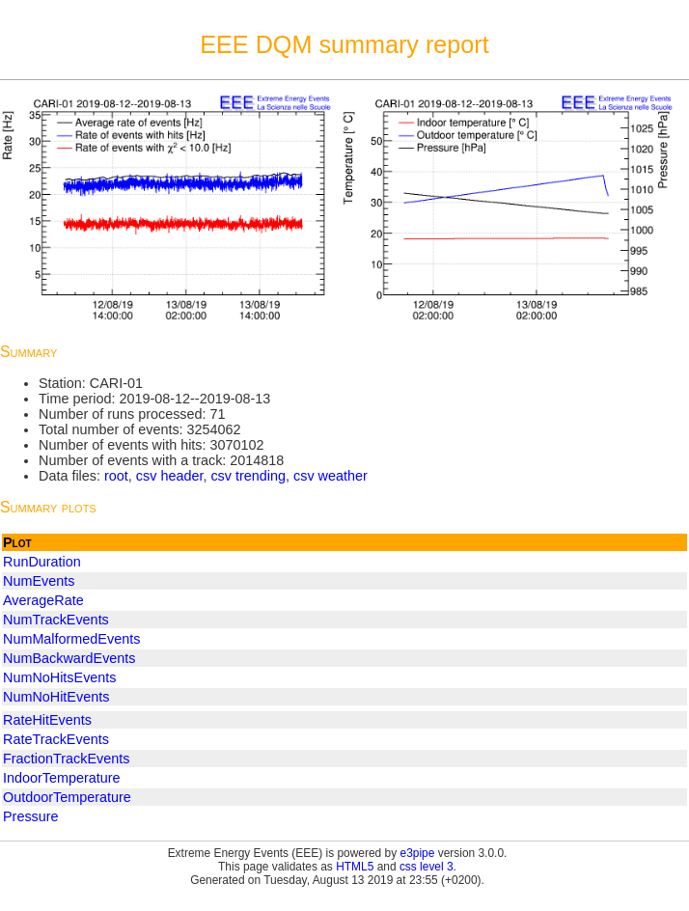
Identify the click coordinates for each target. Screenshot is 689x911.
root (116, 475)
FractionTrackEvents (66, 758)
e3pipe (417, 853)
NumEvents (38, 581)
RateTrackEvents (56, 739)
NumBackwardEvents (69, 658)
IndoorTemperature (62, 778)
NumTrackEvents (56, 619)
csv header (170, 475)
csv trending (248, 475)
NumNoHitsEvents (60, 677)
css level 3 (427, 866)
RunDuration (42, 561)
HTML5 (354, 866)
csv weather (330, 475)
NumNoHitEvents (56, 696)
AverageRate (43, 600)
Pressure (31, 816)
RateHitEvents (47, 720)
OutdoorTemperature (67, 797)
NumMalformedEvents (71, 639)
